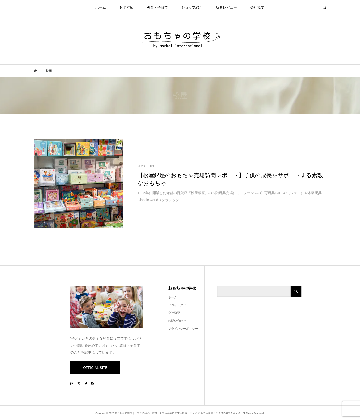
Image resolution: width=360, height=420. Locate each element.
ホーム (101, 7)
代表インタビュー (180, 305)
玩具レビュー (226, 7)
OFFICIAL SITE (95, 368)
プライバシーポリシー (183, 328)
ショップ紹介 (192, 7)
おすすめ (127, 7)
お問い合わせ (177, 321)
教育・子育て (157, 7)
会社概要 (257, 7)
